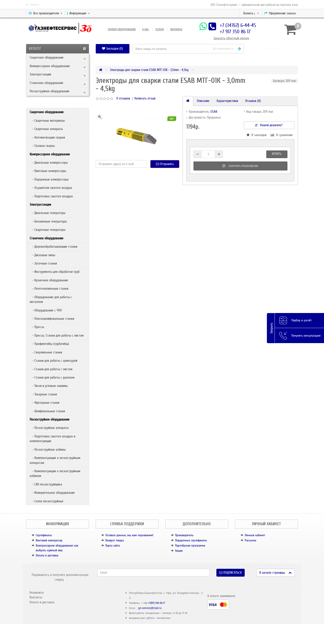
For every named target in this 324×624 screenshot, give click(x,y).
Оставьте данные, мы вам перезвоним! (129, 535)
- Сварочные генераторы (47, 230)
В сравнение (282, 135)
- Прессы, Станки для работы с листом (57, 335)
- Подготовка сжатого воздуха (51, 196)
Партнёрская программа (190, 545)
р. (251, 13)
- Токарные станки (43, 394)
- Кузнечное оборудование (49, 280)
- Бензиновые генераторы (48, 221)
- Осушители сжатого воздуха (51, 188)
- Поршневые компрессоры (49, 179)
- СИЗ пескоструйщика (46, 484)
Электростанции (40, 74)
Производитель (184, 535)
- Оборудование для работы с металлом (51, 299)
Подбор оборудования (122, 29)
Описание (203, 101)
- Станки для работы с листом (51, 369)
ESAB (214, 112)
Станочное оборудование (46, 83)
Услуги (159, 29)
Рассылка (250, 540)
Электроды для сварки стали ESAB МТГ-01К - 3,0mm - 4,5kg (149, 70)
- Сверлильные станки (46, 352)
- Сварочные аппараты (46, 129)
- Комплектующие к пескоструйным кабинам (55, 473)
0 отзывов (123, 98)
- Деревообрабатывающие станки (53, 247)
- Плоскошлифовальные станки (52, 319)
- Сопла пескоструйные (46, 501)
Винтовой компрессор (49, 540)
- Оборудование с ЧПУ (46, 310)
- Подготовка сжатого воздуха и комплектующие (52, 438)
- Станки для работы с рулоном (52, 377)
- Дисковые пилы (42, 255)
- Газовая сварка (42, 146)
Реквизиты (36, 593)
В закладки (256, 135)
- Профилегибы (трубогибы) (49, 344)
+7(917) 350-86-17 (156, 603)
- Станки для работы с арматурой (53, 361)
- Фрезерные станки (44, 403)
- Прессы (37, 327)
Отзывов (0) (253, 101)
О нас (145, 29)
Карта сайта (112, 545)
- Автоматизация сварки (47, 137)
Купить (277, 154)
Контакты (176, 29)
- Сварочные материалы (47, 121)
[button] (272, 48)
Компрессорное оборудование (50, 66)
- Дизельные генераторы (47, 213)
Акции (179, 551)
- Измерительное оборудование (52, 493)
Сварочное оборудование (47, 57)
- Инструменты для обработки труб (55, 272)
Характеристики (227, 101)
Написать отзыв (144, 98)
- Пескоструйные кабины (48, 450)
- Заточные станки (43, 263)
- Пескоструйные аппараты (49, 428)
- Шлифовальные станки (47, 411)
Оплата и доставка (47, 555)
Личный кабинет (255, 535)
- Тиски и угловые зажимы (49, 386)
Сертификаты (44, 535)
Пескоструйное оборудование (49, 91)
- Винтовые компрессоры (48, 171)
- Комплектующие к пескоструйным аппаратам (55, 460)
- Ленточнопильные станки (49, 289)
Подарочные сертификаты (191, 540)
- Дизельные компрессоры (49, 163)
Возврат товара (114, 540)
